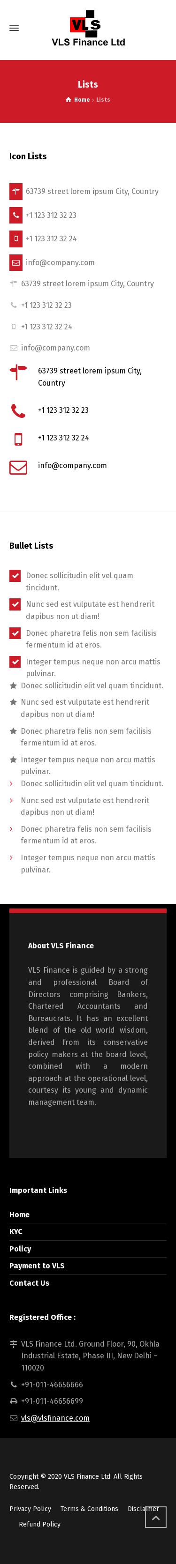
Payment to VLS (37, 1265)
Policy (20, 1248)
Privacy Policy (30, 1509)
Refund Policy (40, 1524)
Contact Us (29, 1283)
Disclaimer (143, 1509)
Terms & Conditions (89, 1509)
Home (19, 1214)
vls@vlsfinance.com (55, 1418)
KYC (16, 1231)
